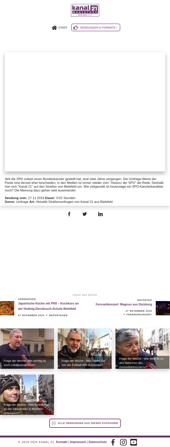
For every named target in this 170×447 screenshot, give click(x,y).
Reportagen (58, 315)
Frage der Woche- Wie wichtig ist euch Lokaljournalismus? (25, 363)
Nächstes (144, 300)
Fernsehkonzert (139, 314)
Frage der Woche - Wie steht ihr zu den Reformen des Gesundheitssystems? (141, 363)
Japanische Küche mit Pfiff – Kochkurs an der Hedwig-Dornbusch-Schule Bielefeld (48, 306)
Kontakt (61, 442)
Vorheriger (27, 299)
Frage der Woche (85, 295)
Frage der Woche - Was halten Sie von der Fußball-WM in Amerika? (83, 363)
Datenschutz (98, 442)
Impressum (78, 442)
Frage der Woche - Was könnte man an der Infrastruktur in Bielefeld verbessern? (27, 409)
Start (62, 27)
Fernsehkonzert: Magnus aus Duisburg (124, 304)
